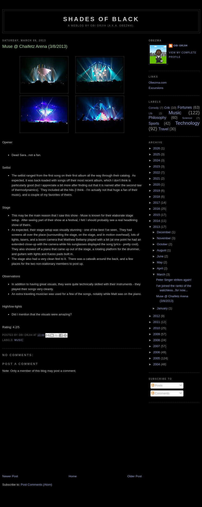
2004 (157, 364)
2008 (157, 340)
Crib (167, 107)
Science (187, 117)
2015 (157, 214)
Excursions (156, 88)
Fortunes (185, 107)
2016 (157, 208)
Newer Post (10, 476)
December (164, 232)
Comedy (154, 107)
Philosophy (157, 118)
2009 (157, 334)
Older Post (134, 476)
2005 (157, 358)
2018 (157, 196)
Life (151, 113)
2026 (157, 148)
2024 (157, 160)
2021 (157, 178)
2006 (157, 352)
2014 (157, 220)
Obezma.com (157, 82)
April (160, 268)
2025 (157, 154)
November (164, 238)
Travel (164, 129)
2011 (157, 322)
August (162, 250)
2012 (157, 316)
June (160, 256)
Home (73, 476)
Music (18, 340)
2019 (157, 190)
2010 (157, 328)
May (160, 262)
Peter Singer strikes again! (173, 279)
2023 (157, 166)
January (163, 308)
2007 (157, 346)
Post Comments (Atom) (36, 484)
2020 (157, 184)
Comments (160, 393)
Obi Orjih (180, 45)
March (161, 274)
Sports (154, 123)
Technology (187, 123)
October (163, 244)
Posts (157, 385)
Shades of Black (101, 19)
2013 (157, 227)
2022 (157, 172)
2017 (157, 202)
